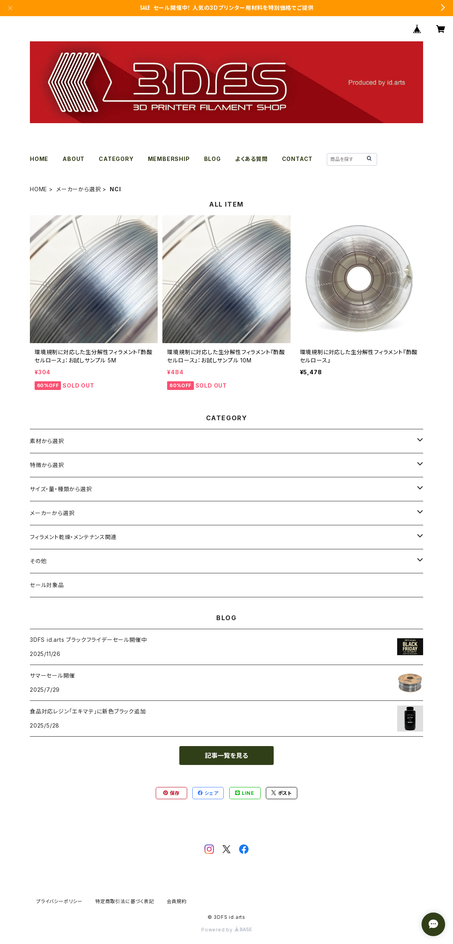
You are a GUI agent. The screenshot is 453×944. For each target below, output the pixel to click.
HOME (39, 158)
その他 (38, 561)
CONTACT (297, 158)
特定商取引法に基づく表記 (124, 901)
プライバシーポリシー (59, 901)
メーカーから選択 (78, 189)
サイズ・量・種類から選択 (61, 489)
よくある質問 (251, 158)
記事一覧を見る (226, 755)
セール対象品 (47, 585)
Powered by (226, 930)
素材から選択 (47, 441)
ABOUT (74, 158)
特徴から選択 (47, 465)
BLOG (212, 158)
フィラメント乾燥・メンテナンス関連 (73, 537)
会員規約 (177, 901)
